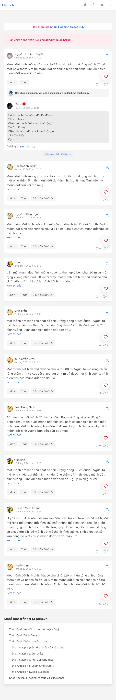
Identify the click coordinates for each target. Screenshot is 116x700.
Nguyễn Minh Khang (27, 508)
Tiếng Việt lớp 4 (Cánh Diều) (26, 653)
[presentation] (16, 119)
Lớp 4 (12, 82)
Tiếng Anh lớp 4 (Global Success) (29, 671)
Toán (24, 82)
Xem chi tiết (14, 189)
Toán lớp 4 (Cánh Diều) (23, 635)
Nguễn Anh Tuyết (25, 166)
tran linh (19, 459)
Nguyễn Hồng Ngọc (26, 214)
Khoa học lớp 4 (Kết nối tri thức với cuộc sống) (36, 677)
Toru (18, 104)
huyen (18, 262)
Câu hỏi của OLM (43, 198)
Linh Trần (20, 310)
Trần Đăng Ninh (24, 407)
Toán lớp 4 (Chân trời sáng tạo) (28, 641)
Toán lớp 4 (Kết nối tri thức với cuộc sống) (34, 629)
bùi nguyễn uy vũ (24, 358)
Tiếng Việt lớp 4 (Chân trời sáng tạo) (31, 659)
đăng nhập (52, 39)
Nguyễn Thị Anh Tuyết (28, 54)
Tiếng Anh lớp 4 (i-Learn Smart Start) (32, 665)
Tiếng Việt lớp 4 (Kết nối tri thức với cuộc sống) (37, 647)
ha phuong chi (23, 565)
